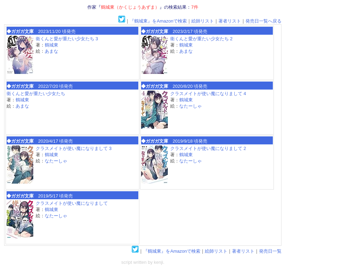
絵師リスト (202, 21)
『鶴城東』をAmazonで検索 (158, 21)
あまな (51, 51)
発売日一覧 (270, 251)
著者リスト (229, 21)
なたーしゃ (190, 106)
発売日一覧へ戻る (263, 21)
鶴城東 (51, 45)
